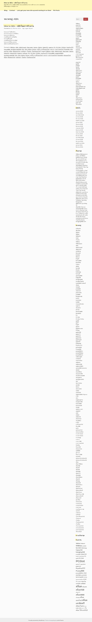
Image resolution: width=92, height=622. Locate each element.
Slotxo (34, 49)
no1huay (25, 53)
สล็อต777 (78, 473)
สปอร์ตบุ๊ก (78, 456)
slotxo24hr (79, 389)
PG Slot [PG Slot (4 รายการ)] (81, 558)
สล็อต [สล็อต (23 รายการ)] (79, 586)
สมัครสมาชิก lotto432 (81, 458)
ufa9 (77, 413)
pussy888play (79, 353)
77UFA (78, 240)
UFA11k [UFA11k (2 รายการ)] (85, 577)
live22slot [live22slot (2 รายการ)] (81, 556)
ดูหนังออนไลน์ (79, 99)
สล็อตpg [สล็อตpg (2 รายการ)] (78, 597)
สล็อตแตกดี (78, 498)
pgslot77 (78, 51)
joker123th (79, 292)
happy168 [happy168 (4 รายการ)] (79, 550)
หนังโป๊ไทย (78, 85)
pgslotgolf (78, 339)
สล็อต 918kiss (79, 464)
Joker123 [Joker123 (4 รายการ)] (84, 554)
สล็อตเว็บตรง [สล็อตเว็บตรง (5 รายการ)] (80, 606)
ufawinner (78, 418)
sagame (78, 362)
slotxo (77, 81)
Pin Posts (56, 10)
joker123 (78, 25)
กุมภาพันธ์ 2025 (80, 137)
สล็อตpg (78, 481)
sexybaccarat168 (16, 49)
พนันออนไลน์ (67, 55)
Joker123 (45, 47)
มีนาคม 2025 (79, 135)
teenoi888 (79, 403)
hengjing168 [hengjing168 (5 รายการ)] (80, 552)
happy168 (78, 277)
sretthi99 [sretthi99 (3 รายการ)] (84, 575)
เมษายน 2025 (79, 133)
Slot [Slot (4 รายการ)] (85, 573)
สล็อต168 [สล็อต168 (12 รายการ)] (80, 590)
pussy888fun (79, 351)
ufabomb (78, 417)
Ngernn (19, 53)
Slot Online (28, 49)
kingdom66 (79, 296)
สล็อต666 (78, 471)
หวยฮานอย (78, 507)
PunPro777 (69, 47)
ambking (78, 251)
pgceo (77, 326)
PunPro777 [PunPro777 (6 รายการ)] (80, 568)
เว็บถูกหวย (78, 518)
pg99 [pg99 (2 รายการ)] (77, 558)
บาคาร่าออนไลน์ (59, 49)
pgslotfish (78, 338)
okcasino (78, 307)
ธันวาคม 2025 (79, 118)
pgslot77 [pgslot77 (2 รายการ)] (78, 564)
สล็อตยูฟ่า (78, 486)
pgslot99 (78, 336)
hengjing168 (79, 279)
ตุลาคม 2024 (79, 145)
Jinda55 (78, 287)
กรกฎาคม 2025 (80, 128)
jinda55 (78, 65)
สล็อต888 (78, 73)
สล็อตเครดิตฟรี (79, 490)
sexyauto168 (79, 373)
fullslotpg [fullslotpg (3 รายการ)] (84, 548)
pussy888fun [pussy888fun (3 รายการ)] (80, 573)
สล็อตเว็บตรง (79, 70)
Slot (23, 49)
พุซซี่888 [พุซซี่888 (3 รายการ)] (83, 583)
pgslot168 (78, 332)
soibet (77, 390)
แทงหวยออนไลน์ (80, 529)
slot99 (77, 67)
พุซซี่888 (78, 450)
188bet (77, 234)
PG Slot (58, 47)
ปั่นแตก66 (67, 49)
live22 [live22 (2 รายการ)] (77, 556)
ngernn (51, 47)
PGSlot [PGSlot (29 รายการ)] (80, 561)
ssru (77, 398)
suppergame (79, 400)
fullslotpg (78, 41)
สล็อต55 (78, 467)
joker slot (78, 102)
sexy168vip (79, 372)
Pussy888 (7, 49)
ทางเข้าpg (78, 437)
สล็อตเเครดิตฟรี (79, 496)
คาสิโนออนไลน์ (45, 49)
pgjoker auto (79, 328)
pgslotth (78, 341)
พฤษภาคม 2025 (80, 132)
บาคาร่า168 (78, 36)
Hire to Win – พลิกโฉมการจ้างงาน (15, 3)
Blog (5, 10)
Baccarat (30, 47)
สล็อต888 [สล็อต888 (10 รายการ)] (80, 595)
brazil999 (78, 262)
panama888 (79, 311)
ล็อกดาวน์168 (79, 454)
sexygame (79, 377)
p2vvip (77, 309)
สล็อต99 (78, 479)
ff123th (78, 270)
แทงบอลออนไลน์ (80, 527)
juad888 (78, 294)
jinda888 (78, 289)
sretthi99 (78, 392)
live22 (77, 43)
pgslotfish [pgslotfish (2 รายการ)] (83, 564)
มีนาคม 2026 (79, 113)
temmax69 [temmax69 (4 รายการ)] (79, 577)
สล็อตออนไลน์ (16, 51)
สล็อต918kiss (79, 477)
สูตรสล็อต (78, 499)
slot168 (78, 385)
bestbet (78, 255)
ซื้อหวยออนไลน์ (79, 57)
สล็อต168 (78, 466)
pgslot (77, 38)
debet (77, 266)
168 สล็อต (78, 230)
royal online (79, 360)
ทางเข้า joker (79, 101)
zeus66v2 (78, 420)
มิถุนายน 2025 (79, 130)
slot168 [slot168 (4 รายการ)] (78, 575)
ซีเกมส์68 (78, 426)
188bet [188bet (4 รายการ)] (78, 543)
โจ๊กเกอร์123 (79, 104)
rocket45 (78, 358)
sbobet (78, 370)
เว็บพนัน (29, 51)
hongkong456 (80, 281)
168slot (78, 232)
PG (54, 47)
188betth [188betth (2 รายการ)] (83, 543)
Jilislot (40, 47)
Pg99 (77, 324)
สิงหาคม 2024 (79, 147)
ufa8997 (78, 411)
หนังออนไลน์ (79, 47)
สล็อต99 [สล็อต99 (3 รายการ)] (84, 587)
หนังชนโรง (78, 26)
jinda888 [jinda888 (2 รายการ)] (78, 554)
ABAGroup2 (23, 47)
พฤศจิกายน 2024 (80, 143)
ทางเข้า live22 (79, 433)
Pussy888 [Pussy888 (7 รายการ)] (80, 571)
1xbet (77, 238)
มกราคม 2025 (79, 139)
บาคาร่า (52, 49)
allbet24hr (78, 249)
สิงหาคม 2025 (79, 126)
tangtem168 (79, 401)
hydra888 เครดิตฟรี (81, 283)
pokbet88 (78, 343)
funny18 (78, 274)
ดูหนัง (77, 44)
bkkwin (78, 257)
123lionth (78, 228)
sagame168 (79, 364)
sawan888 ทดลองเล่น (81, 368)
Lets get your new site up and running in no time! (34, 10)
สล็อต (10, 51)
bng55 (77, 258)
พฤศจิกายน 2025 (80, 120)
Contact (12, 10)
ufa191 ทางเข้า (79, 409)
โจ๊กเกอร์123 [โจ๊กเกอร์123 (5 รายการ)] (84, 610)
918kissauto (79, 243)
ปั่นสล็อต (78, 445)
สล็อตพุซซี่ (78, 482)
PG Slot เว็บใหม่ (80, 319)
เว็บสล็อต (78, 524)
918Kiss (12, 47)
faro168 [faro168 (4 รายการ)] (78, 548)
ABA (17, 47)
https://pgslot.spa (80, 88)
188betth (78, 236)
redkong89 (79, 356)
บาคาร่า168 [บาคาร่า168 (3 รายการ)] (81, 581)
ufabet (77, 415)
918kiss (78, 23)
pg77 (77, 323)
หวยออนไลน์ (79, 59)
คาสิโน (39, 49)
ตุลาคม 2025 (79, 122)
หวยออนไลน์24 (79, 505)
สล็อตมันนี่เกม (79, 484)
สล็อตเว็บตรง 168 (80, 494)
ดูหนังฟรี (78, 31)
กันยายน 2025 (79, 124)
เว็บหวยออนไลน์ (79, 526)
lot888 (77, 302)
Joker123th (13, 53)
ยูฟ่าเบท (78, 452)
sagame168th (59, 53)
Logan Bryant (28, 28)
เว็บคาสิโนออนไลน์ (80, 516)
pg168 (77, 64)
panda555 (78, 313)
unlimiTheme (60, 620)
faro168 (78, 268)
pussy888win (79, 355)
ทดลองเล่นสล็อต (79, 432)
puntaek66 (79, 347)
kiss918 (78, 93)
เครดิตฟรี (78, 514)
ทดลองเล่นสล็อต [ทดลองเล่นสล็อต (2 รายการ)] (79, 579)
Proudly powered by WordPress (36, 620)
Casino (35, 47)
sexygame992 (80, 379)
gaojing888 (79, 275)
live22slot (78, 300)
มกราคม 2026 (79, 117)
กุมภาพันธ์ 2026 (80, 115)
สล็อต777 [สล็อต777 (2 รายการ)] (78, 592)
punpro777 (79, 56)
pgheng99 (79, 39)
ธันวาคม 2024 (79, 141)
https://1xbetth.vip (80, 86)
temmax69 (79, 405)
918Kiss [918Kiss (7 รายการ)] (79, 546)
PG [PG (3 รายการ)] (85, 556)
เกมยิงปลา (23, 51)
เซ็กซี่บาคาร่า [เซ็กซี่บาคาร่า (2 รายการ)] (81, 608)
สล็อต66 (78, 68)
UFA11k (77, 407)
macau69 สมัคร (80, 304)
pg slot (78, 91)
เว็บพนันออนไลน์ (36, 51)
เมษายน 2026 (79, 111)
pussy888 (78, 33)
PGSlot (63, 47)
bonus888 (78, 260)
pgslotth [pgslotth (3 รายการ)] (78, 566)
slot (77, 96)
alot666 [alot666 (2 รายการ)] (84, 546)
